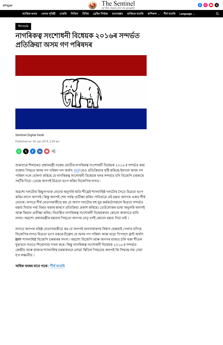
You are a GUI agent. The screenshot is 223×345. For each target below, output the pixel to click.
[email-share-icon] (47, 153)
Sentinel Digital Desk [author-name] (29, 135)
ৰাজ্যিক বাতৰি (135, 13)
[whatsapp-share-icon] (19, 153)
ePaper (8, 5)
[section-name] (23, 26)
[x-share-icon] (26, 153)
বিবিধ (85, 13)
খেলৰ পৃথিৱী (48, 13)
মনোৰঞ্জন (117, 13)
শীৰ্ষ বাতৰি (169, 13)
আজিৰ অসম (29, 13)
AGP (77, 170)
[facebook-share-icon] (33, 153)
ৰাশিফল (152, 13)
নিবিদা (74, 13)
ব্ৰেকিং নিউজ (100, 13)
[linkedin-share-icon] (40, 153)
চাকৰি (63, 13)
